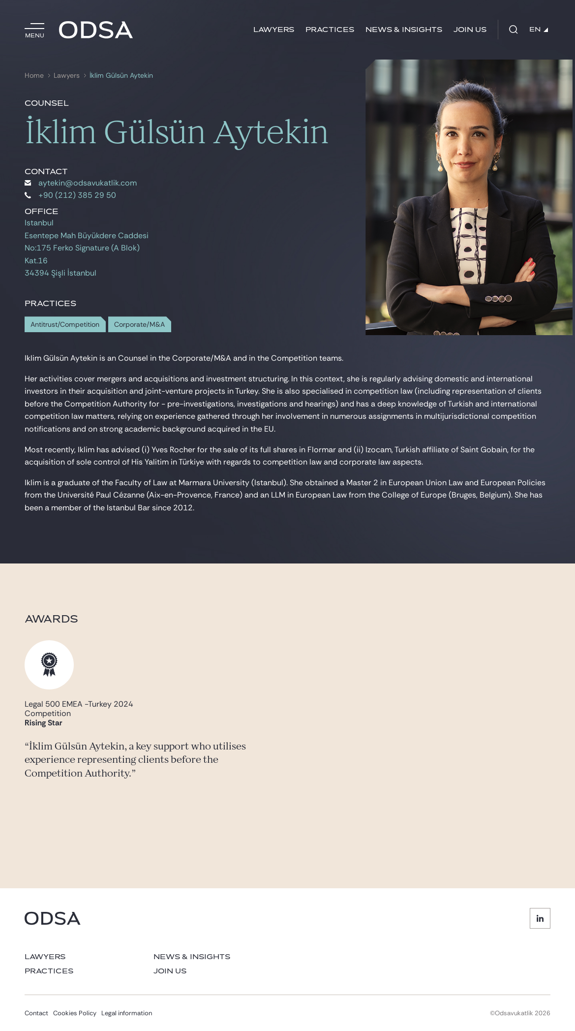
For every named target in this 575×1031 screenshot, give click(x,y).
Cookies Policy (74, 1013)
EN (538, 29)
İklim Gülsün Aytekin (121, 75)
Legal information (126, 1013)
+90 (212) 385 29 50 (70, 195)
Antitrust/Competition (64, 324)
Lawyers (273, 29)
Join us (470, 29)
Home (34, 75)
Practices (329, 29)
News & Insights (403, 29)
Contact (36, 1013)
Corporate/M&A (139, 324)
